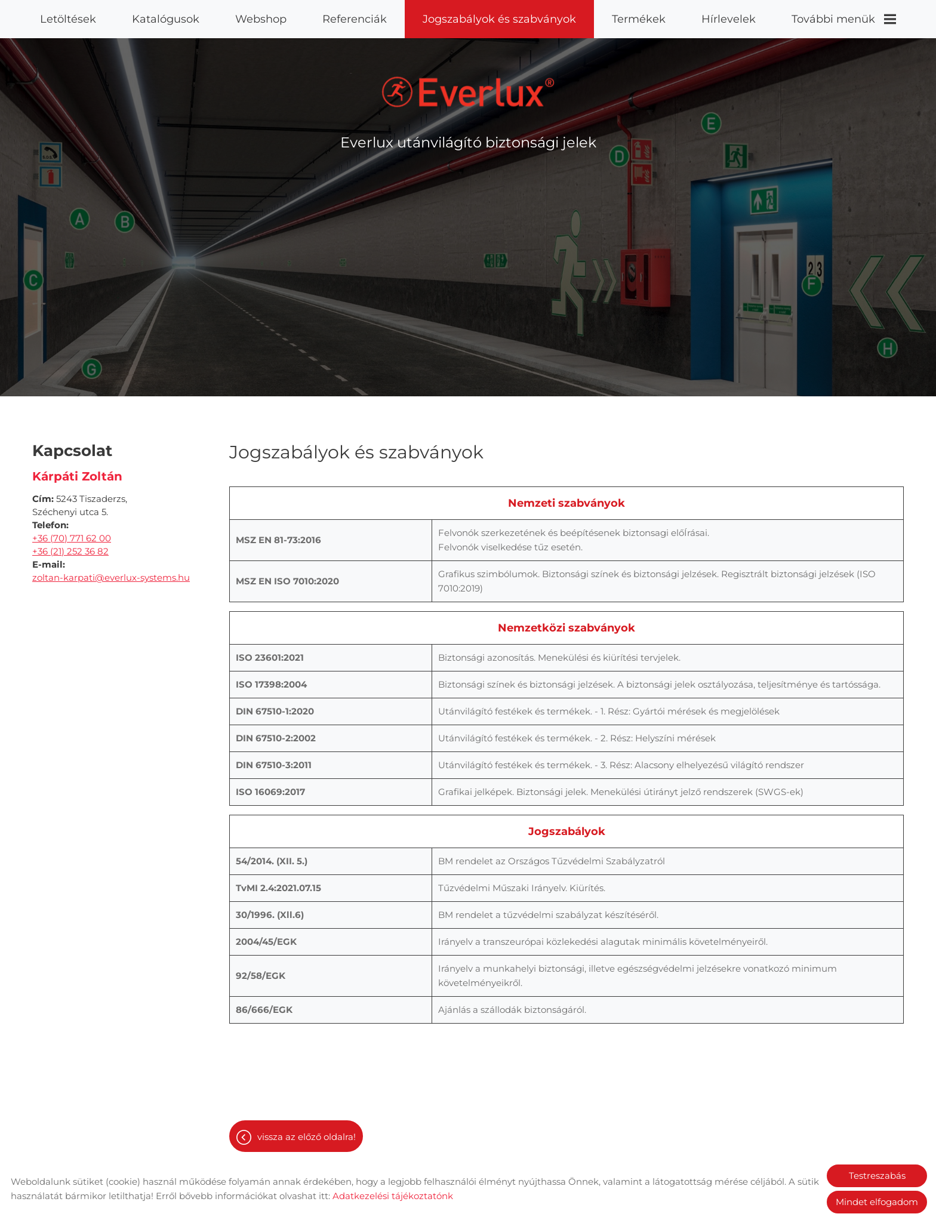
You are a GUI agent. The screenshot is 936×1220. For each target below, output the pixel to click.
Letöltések (68, 19)
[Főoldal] (468, 86)
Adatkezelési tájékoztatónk (392, 1195)
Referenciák (354, 19)
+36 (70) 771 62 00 (71, 532)
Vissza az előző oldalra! (306, 1130)
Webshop (261, 19)
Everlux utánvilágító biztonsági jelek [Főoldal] (468, 136)
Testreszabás (877, 1175)
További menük (844, 19)
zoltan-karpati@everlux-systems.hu (111, 571)
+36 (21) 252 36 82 (70, 545)
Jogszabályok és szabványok (499, 19)
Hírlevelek (728, 19)
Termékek (639, 19)
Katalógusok (165, 19)
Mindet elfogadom (877, 1201)
